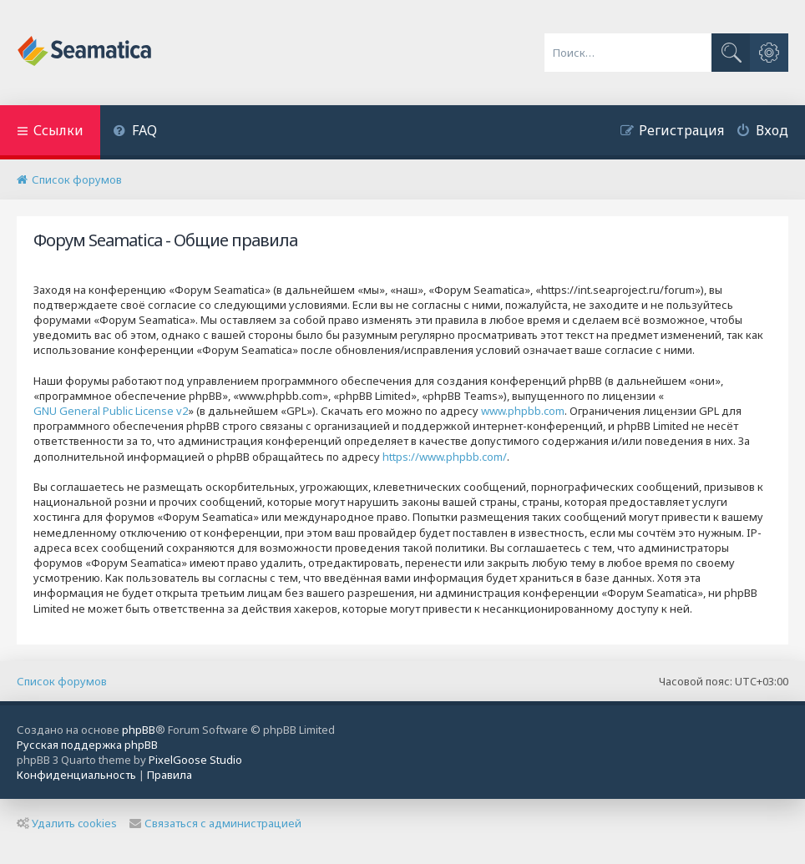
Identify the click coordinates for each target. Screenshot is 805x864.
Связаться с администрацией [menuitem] (215, 823)
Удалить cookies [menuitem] (67, 823)
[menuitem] (135, 132)
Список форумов (62, 681)
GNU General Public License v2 (110, 410)
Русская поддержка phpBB (87, 744)
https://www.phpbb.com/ (444, 456)
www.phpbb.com (523, 410)
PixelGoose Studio (195, 759)
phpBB (138, 729)
